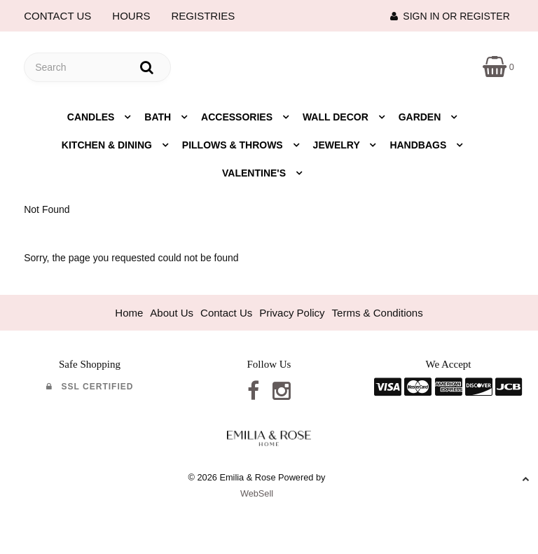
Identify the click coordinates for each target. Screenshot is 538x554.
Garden (421, 117)
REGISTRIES (203, 16)
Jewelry (338, 145)
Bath (159, 117)
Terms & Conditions (377, 313)
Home (129, 313)
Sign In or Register (450, 16)
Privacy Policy (291, 313)
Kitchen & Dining (108, 145)
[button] (498, 66)
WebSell (256, 493)
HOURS (131, 16)
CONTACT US (57, 16)
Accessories (238, 117)
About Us (171, 313)
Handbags (419, 145)
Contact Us (226, 313)
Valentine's (255, 173)
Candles (92, 117)
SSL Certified (90, 387)
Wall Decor (337, 117)
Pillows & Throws (234, 145)
